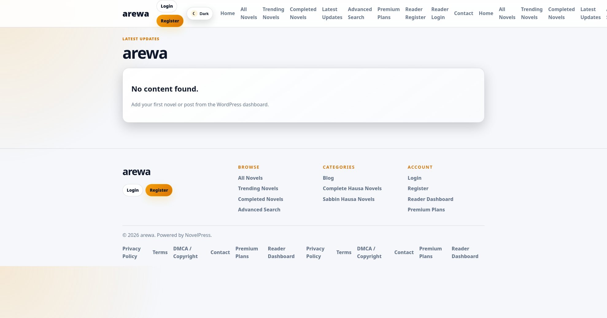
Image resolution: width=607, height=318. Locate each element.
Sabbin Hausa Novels (349, 199)
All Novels (250, 178)
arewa (135, 13)
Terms (160, 252)
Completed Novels (260, 199)
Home (227, 13)
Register (170, 21)
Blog (328, 178)
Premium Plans (426, 209)
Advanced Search (259, 209)
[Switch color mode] (200, 13)
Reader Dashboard (431, 199)
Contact (463, 13)
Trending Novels (258, 188)
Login (167, 6)
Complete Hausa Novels (352, 188)
